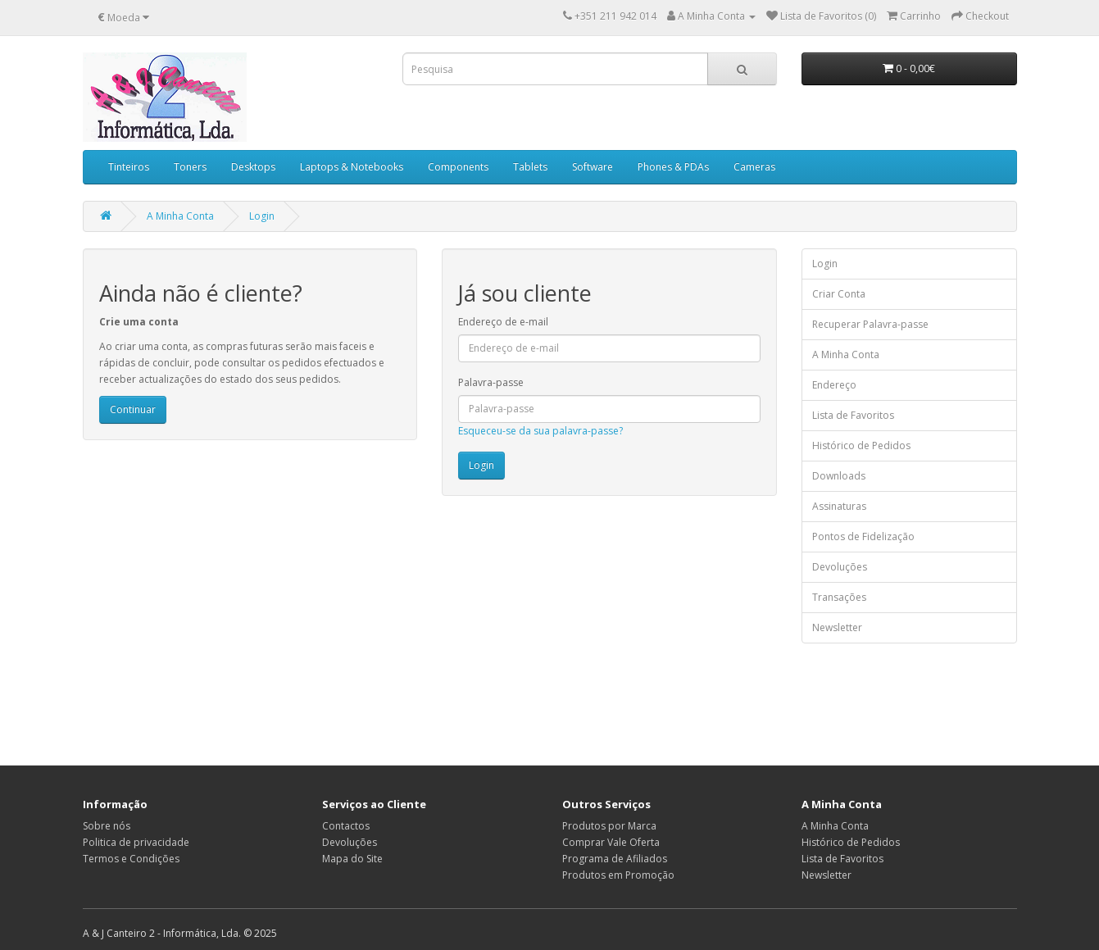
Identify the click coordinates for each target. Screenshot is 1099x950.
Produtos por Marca (609, 826)
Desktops (253, 167)
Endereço (834, 385)
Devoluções (839, 567)
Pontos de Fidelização (863, 536)
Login (262, 216)
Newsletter (837, 627)
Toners (190, 167)
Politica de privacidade (136, 842)
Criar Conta (838, 294)
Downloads (838, 476)
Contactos (346, 826)
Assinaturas (839, 506)
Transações (839, 597)
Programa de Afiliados (614, 859)
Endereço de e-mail (503, 322)
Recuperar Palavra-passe (870, 324)
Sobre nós (106, 826)
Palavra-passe (491, 382)
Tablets (530, 167)
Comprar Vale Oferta (611, 842)
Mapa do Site (352, 859)
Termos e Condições (131, 859)
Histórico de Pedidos (861, 445)
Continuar (133, 409)
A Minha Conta (180, 216)
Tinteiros (128, 167)
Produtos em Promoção (618, 875)
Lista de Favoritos (853, 415)
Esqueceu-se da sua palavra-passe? (540, 431)
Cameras (754, 167)
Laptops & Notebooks (351, 167)
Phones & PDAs (673, 167)
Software (592, 167)
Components (458, 167)
